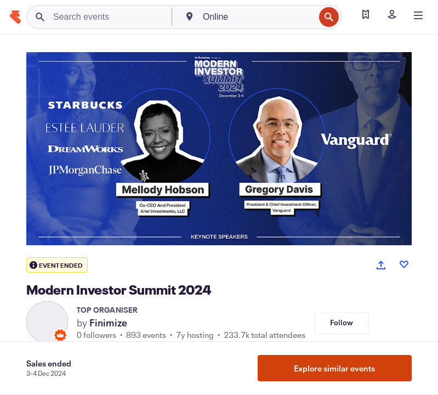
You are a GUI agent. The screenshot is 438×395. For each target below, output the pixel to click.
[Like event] (404, 264)
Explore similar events (334, 368)
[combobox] (257, 17)
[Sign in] (392, 15)
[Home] (15, 17)
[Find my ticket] (366, 15)
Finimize (108, 323)
